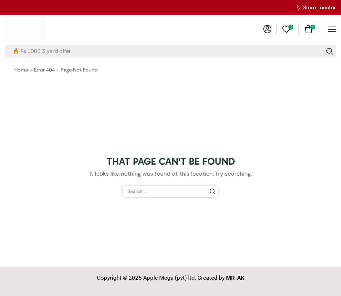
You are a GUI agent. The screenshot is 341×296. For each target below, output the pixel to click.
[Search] (330, 51)
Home (21, 70)
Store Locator (319, 7)
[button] (267, 29)
